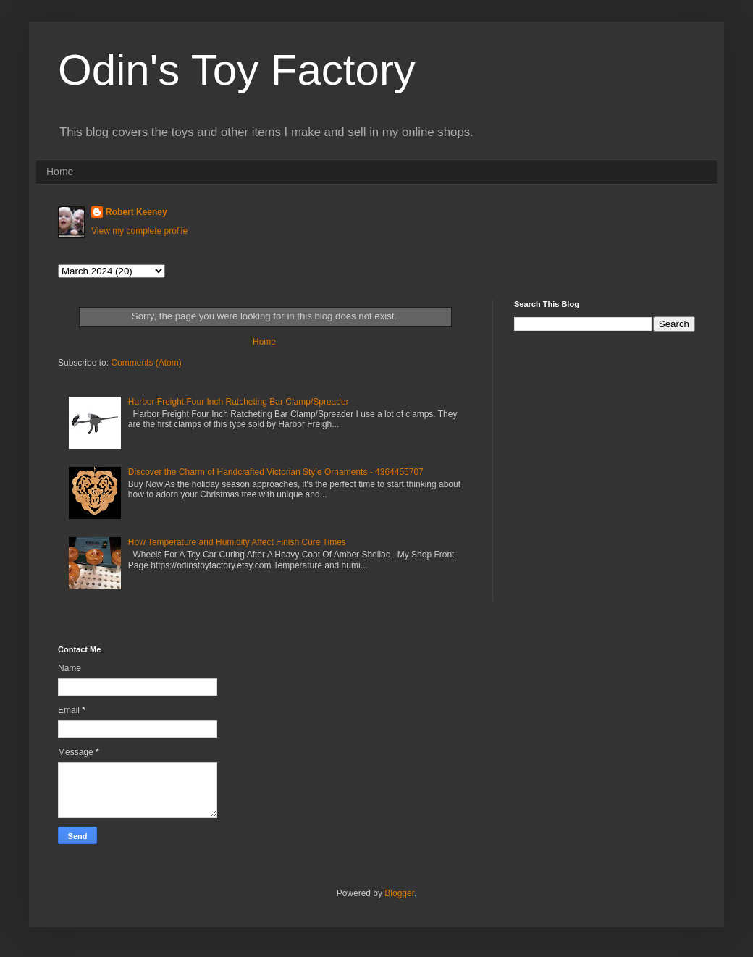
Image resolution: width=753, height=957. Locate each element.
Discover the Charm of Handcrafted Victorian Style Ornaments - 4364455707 (276, 472)
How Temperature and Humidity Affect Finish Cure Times (237, 542)
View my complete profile (139, 231)
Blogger (399, 893)
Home (59, 171)
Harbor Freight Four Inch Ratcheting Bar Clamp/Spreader (238, 402)
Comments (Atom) (146, 363)
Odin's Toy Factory (237, 70)
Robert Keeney (136, 212)
